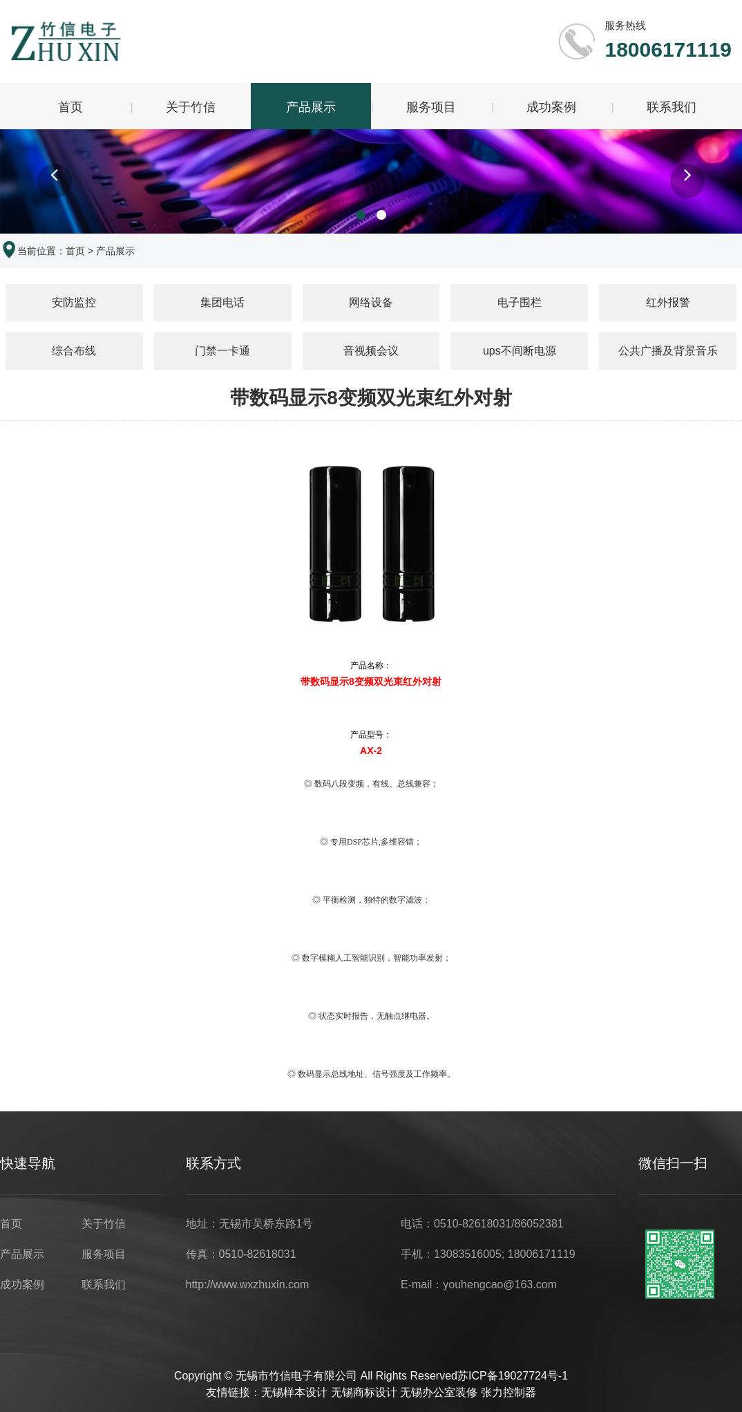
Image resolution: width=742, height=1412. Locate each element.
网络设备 (371, 304)
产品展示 (311, 107)
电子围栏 (519, 304)
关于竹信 (191, 107)
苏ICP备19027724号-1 (512, 1378)
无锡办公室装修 (438, 1394)
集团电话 (222, 304)
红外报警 (668, 304)
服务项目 (431, 107)
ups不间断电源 (519, 353)
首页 (70, 107)
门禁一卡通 (222, 353)
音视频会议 (371, 353)
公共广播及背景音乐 (668, 353)
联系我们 (671, 107)
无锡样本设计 (294, 1394)
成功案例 (551, 107)
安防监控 (74, 304)
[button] (54, 184)
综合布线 (74, 353)
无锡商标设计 (364, 1394)
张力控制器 (508, 1394)
